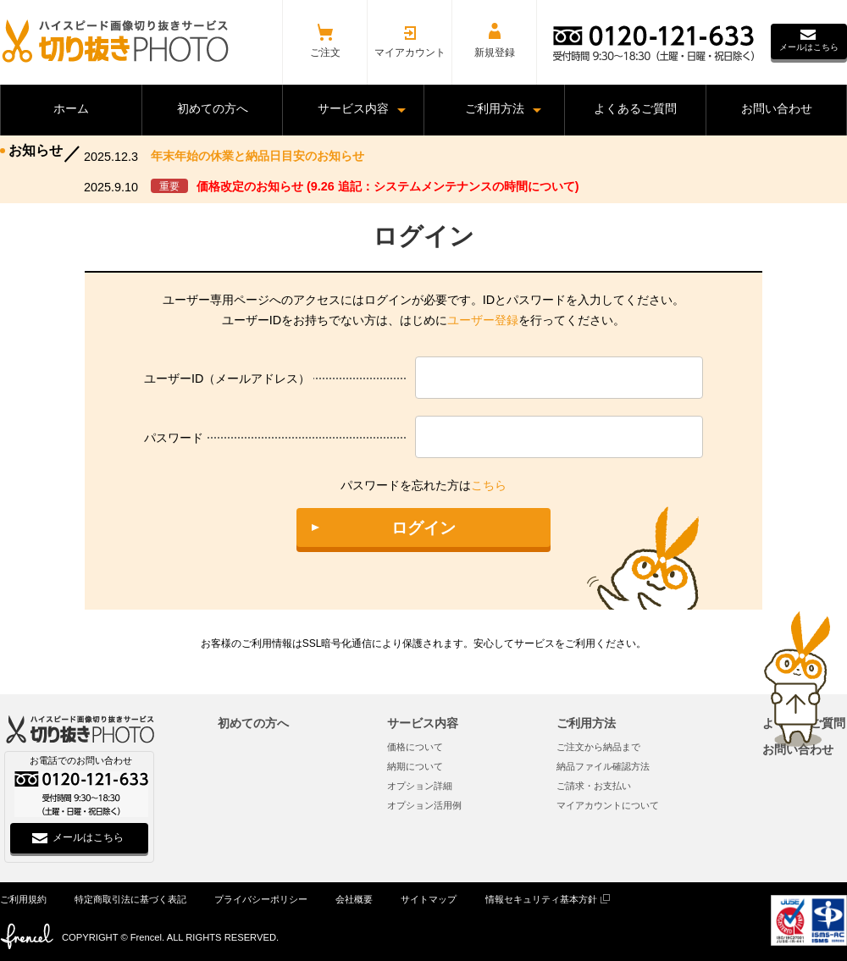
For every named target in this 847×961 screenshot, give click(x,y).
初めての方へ (253, 723)
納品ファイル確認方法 (603, 766)
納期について (415, 766)
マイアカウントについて (607, 805)
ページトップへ (797, 679)
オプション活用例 (424, 805)
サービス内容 (422, 723)
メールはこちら (809, 47)
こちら (489, 485)
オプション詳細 (419, 786)
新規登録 (494, 52)
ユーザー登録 (482, 320)
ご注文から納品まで (598, 747)
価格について (415, 747)
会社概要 (354, 899)
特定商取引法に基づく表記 (130, 899)
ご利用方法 (586, 723)
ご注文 (325, 52)
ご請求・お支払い (593, 786)
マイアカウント (410, 52)
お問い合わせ (797, 749)
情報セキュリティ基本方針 (541, 899)
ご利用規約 (23, 899)
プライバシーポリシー (260, 899)
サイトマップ (429, 899)
